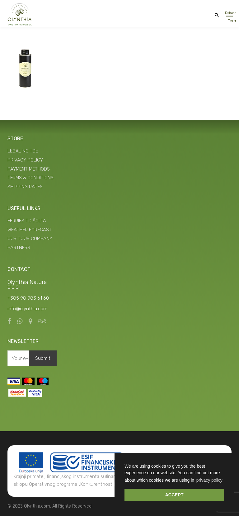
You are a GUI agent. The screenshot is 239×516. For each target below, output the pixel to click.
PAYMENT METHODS (28, 169)
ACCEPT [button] (174, 494)
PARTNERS (18, 247)
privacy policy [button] (209, 480)
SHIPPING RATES (25, 187)
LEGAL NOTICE (22, 151)
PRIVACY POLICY (25, 160)
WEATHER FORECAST (29, 230)
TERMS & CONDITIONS (30, 178)
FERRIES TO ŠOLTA (26, 221)
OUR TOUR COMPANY (29, 238)
